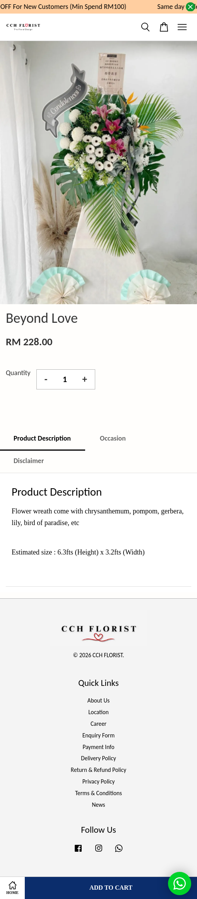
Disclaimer (29, 460)
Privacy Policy (98, 781)
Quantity (18, 373)
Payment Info (98, 747)
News (98, 804)
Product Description (42, 438)
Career (98, 723)
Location (98, 712)
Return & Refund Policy (98, 769)
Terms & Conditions (98, 793)
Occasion (113, 438)
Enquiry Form (98, 735)
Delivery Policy (98, 758)
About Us (98, 700)
